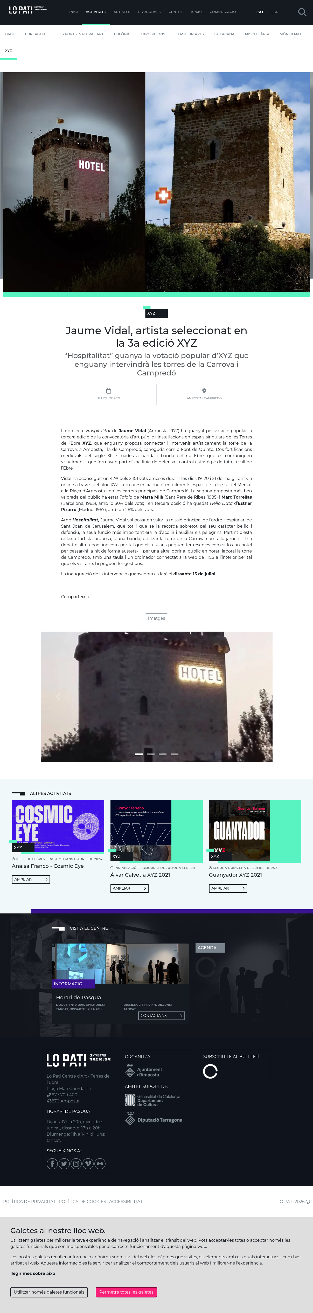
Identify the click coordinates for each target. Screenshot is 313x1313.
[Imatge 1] (151, 754)
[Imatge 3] (174, 754)
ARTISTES (122, 12)
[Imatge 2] (162, 754)
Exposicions (153, 34)
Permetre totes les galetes (126, 1292)
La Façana (224, 34)
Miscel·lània (257, 34)
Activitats (96, 12)
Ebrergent (36, 34)
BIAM (10, 34)
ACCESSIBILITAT (126, 1201)
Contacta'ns (161, 1015)
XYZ (8, 51)
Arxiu (196, 12)
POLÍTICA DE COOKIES (82, 1201)
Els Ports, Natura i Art (80, 34)
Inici (73, 12)
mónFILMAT (291, 34)
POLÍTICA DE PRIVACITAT (29, 1201)
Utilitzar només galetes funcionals (49, 1292)
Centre (176, 12)
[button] (302, 12)
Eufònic (122, 34)
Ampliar (31, 879)
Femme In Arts (190, 34)
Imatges (156, 618)
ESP (275, 12)
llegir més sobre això (32, 1273)
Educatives (149, 12)
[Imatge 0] (139, 754)
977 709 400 (62, 1094)
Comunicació (223, 12)
